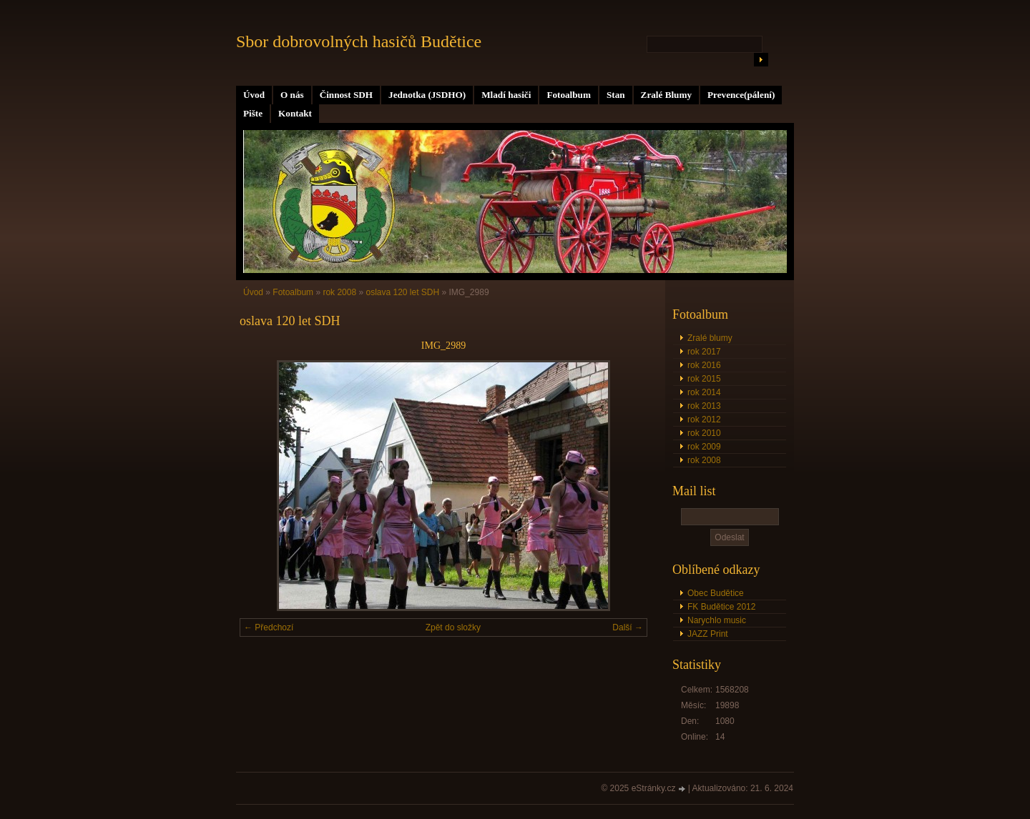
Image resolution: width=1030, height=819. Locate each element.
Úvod (254, 94)
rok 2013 (704, 406)
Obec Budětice (715, 593)
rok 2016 (704, 365)
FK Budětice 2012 (721, 607)
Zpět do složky (453, 627)
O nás (292, 94)
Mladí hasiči (506, 94)
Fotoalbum (568, 94)
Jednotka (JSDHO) (427, 94)
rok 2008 (704, 460)
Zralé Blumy (666, 94)
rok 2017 (704, 352)
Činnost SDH (346, 94)
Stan (616, 94)
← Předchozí (268, 627)
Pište (253, 113)
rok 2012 (704, 420)
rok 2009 (704, 447)
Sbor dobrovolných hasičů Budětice (358, 41)
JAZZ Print (707, 634)
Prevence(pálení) (741, 94)
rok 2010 (704, 433)
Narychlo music (716, 620)
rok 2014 (704, 392)
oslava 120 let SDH (402, 292)
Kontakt (295, 113)
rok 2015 (704, 379)
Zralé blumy (709, 338)
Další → (627, 627)
